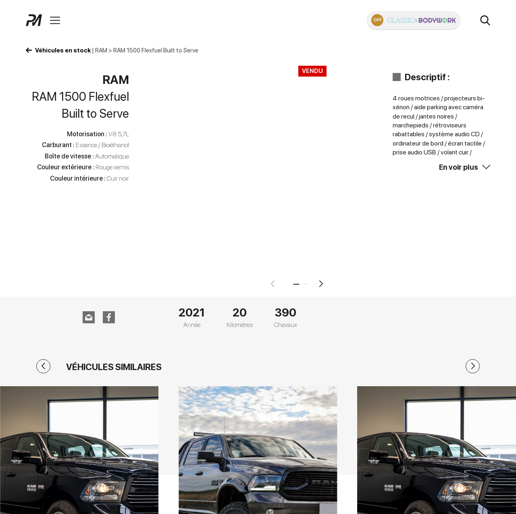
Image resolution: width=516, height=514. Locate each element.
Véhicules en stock (63, 50)
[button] (321, 284)
